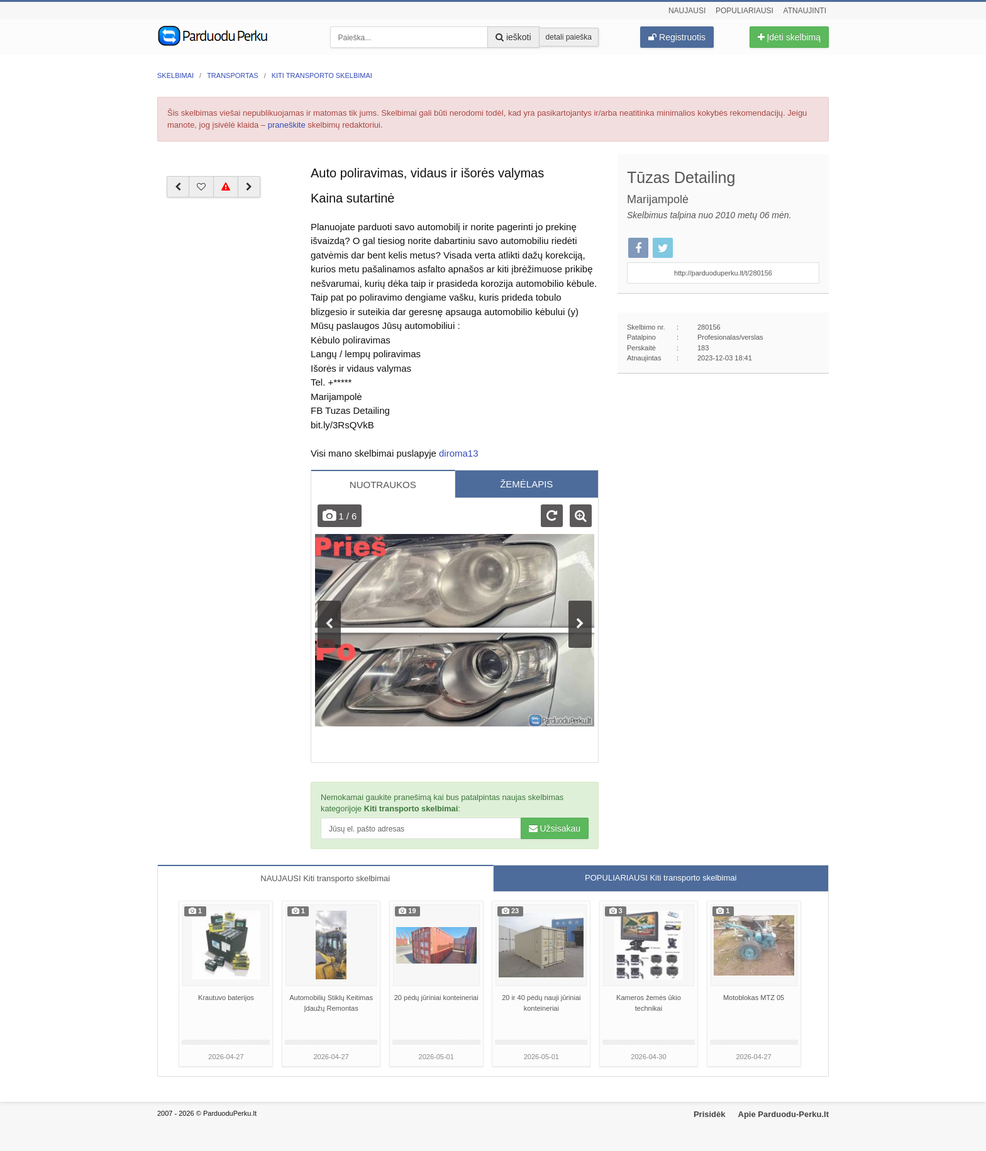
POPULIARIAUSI (660, 877)
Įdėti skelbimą (789, 37)
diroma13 (459, 453)
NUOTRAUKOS (383, 484)
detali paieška (569, 37)
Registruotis (677, 37)
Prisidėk (710, 1114)
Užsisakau (554, 828)
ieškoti (513, 37)
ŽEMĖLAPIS (526, 484)
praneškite (287, 125)
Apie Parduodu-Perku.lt (783, 1114)
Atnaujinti (805, 10)
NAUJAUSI (325, 878)
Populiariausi (744, 10)
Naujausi (687, 10)
